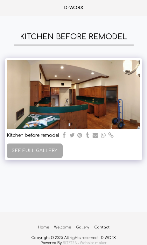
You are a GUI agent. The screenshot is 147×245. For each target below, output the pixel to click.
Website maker (93, 243)
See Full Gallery (34, 150)
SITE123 (70, 243)
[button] (7, 7)
